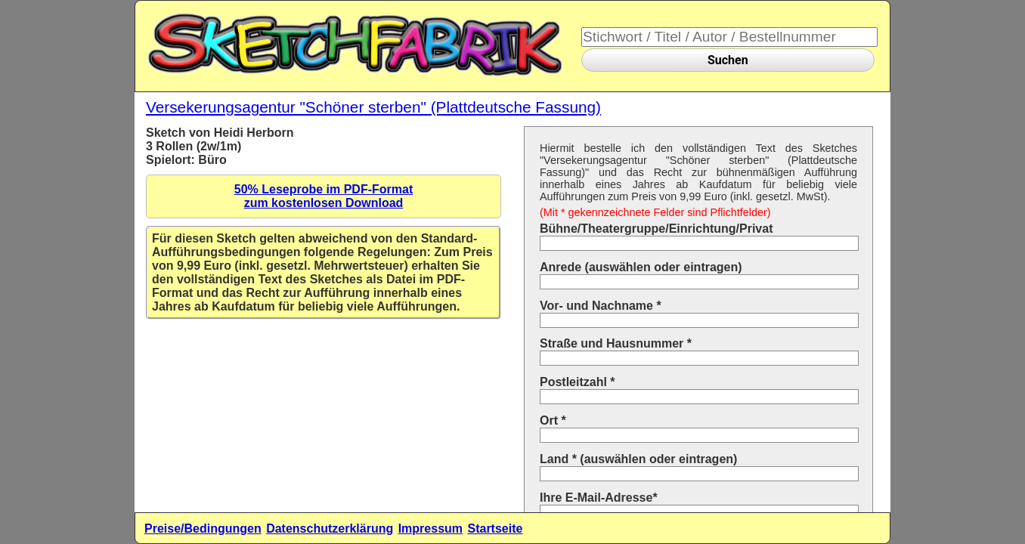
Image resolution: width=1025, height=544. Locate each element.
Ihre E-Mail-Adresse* (599, 497)
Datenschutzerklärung (329, 528)
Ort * (553, 420)
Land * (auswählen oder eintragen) (638, 459)
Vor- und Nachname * (600, 305)
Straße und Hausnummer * (616, 343)
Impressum (430, 528)
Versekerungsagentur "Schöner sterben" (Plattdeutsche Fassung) (373, 107)
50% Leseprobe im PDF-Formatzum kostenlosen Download (323, 196)
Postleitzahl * (577, 382)
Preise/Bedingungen (203, 528)
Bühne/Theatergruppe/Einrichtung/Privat (656, 228)
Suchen (728, 60)
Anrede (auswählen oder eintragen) (641, 267)
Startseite (494, 528)
